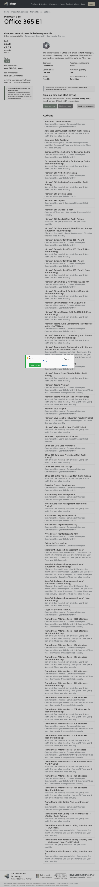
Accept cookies (35, 365)
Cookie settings (65, 365)
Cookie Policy (42, 361)
